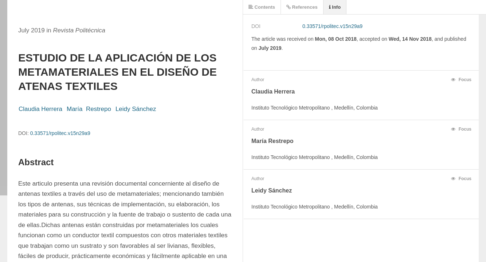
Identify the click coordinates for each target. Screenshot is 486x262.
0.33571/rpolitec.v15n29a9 (60, 133)
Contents (261, 7)
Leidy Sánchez (135, 109)
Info (335, 7)
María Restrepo (89, 109)
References (302, 7)
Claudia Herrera (40, 109)
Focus (461, 79)
